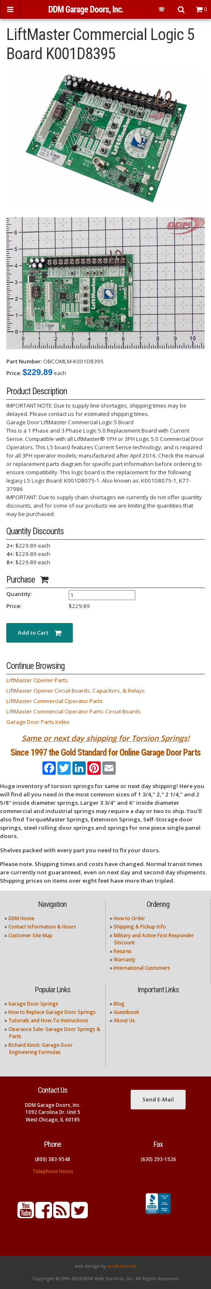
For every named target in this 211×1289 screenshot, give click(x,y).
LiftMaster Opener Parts (37, 680)
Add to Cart (39, 632)
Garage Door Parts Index (38, 722)
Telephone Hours (52, 1171)
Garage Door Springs (33, 1004)
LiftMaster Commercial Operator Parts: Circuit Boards (73, 711)
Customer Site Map (30, 935)
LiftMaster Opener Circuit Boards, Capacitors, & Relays (75, 690)
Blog (119, 1004)
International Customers (142, 968)
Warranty (124, 959)
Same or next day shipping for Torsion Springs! (105, 738)
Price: (13, 373)
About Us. (125, 1020)
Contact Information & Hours (42, 927)
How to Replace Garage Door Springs (52, 1012)
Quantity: (19, 594)
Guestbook (126, 1012)
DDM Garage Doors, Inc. (85, 9)
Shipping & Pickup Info (140, 927)
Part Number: (24, 361)
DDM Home (21, 918)
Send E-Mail (158, 1099)
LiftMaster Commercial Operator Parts (54, 701)
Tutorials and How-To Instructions (48, 1020)
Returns (123, 951)
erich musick (122, 1266)
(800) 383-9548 (52, 1159)
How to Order (129, 918)
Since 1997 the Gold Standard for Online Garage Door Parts (105, 752)
